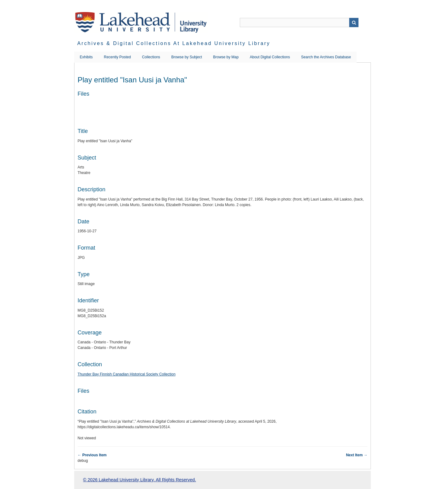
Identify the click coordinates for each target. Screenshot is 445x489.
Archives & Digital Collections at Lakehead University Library (173, 43)
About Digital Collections (270, 57)
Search (353, 22)
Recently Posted (117, 57)
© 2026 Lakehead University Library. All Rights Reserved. (139, 479)
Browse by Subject (186, 57)
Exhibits (86, 57)
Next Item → (356, 455)
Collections (151, 57)
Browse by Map (226, 57)
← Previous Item (92, 455)
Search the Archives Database (326, 57)
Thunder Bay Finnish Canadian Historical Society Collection (127, 374)
